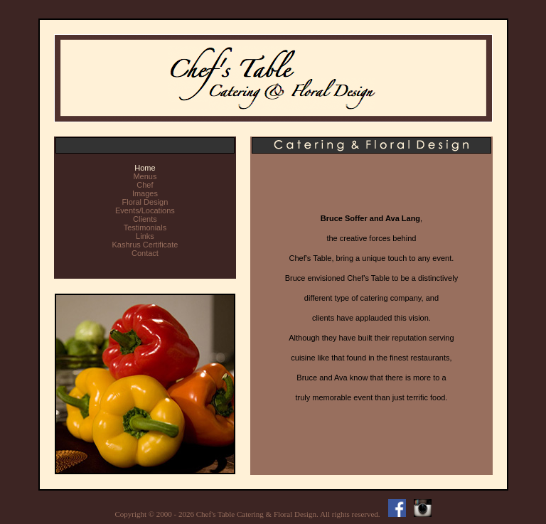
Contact (145, 253)
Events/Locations (145, 210)
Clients (145, 219)
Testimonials (145, 227)
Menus (144, 176)
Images (145, 193)
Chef (144, 185)
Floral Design (145, 202)
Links (145, 236)
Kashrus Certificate (145, 244)
